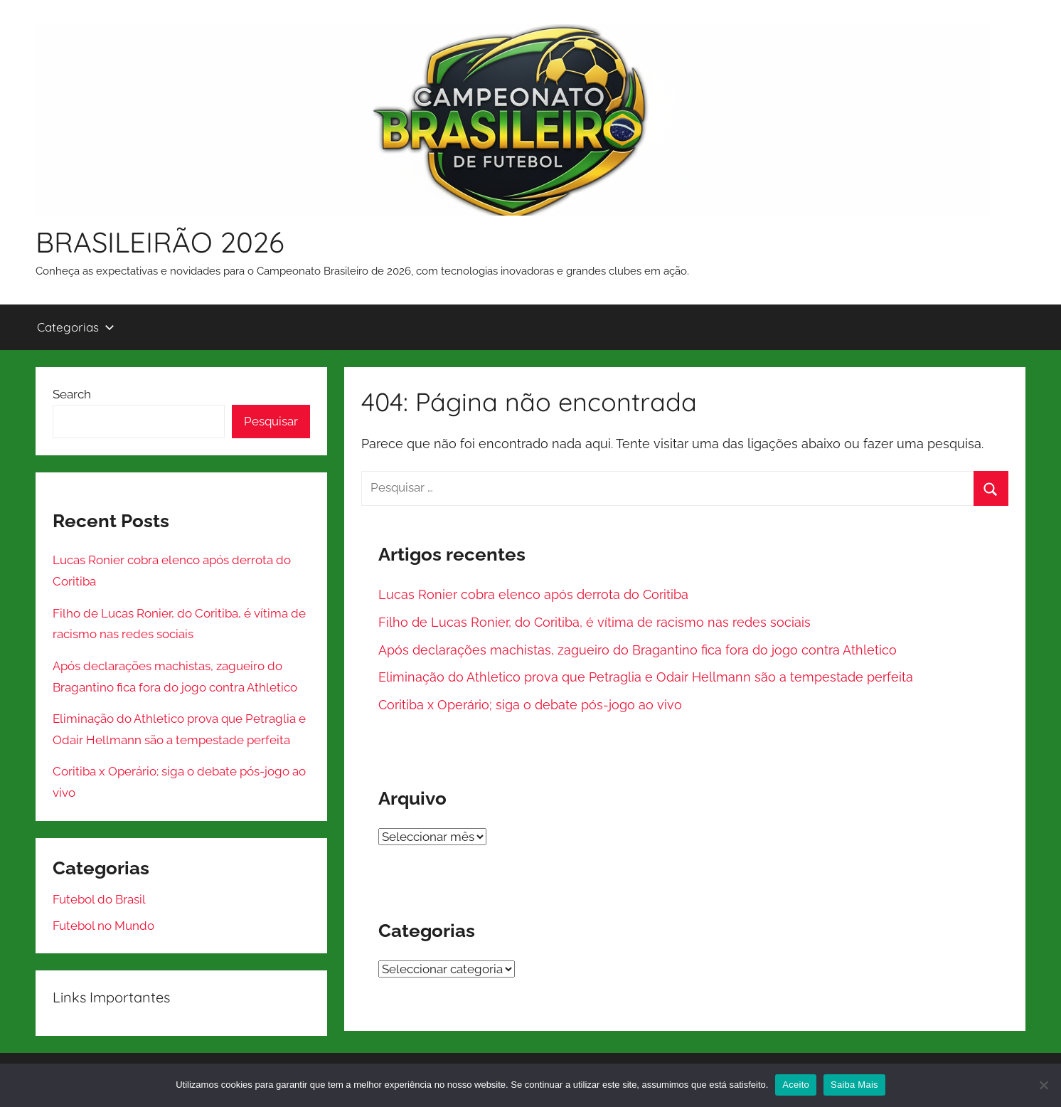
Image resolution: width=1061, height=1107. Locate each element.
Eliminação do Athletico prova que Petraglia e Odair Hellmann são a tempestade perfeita (645, 676)
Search (72, 394)
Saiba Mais (854, 1084)
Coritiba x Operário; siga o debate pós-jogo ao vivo (530, 704)
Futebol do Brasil (99, 899)
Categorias (75, 326)
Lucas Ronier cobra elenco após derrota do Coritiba (533, 594)
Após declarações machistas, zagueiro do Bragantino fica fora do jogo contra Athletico (637, 649)
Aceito (795, 1084)
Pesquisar (271, 421)
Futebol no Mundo (103, 925)
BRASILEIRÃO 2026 (160, 242)
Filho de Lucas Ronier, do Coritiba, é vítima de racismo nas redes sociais (594, 622)
